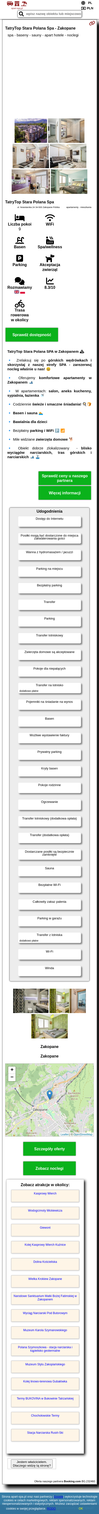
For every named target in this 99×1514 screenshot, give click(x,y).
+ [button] (12, 1070)
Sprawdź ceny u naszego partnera (65, 478)
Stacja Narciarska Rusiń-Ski (45, 1432)
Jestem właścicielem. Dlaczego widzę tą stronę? (32, 1463)
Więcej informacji (65, 493)
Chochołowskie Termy (45, 1415)
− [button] (12, 1077)
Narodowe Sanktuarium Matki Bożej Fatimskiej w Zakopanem (45, 1297)
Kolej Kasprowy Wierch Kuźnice (45, 1244)
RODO (51, 1508)
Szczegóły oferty (49, 1149)
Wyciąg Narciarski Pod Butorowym (45, 1313)
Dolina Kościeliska (45, 1262)
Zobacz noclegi (49, 1168)
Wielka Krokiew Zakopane (45, 1279)
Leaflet (65, 1134)
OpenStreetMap (83, 1134)
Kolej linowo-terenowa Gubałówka (45, 1381)
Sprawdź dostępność (31, 335)
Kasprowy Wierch (45, 1193)
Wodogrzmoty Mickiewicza (45, 1210)
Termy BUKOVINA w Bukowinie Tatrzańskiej (45, 1398)
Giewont (45, 1227)
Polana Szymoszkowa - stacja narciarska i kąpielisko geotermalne (45, 1349)
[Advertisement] (49, 78)
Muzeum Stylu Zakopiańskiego (45, 1364)
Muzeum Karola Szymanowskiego (45, 1330)
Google (58, 1496)
